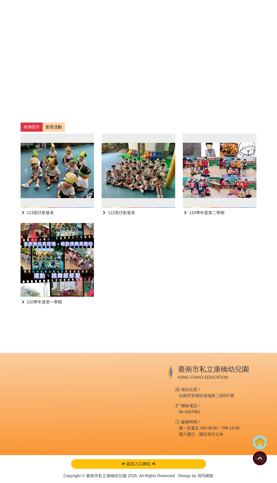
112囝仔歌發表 (118, 213)
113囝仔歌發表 (37, 213)
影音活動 (54, 127)
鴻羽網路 (205, 476)
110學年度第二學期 (203, 213)
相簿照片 (32, 127)
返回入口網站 (138, 464)
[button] (26, 170)
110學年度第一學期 (41, 302)
